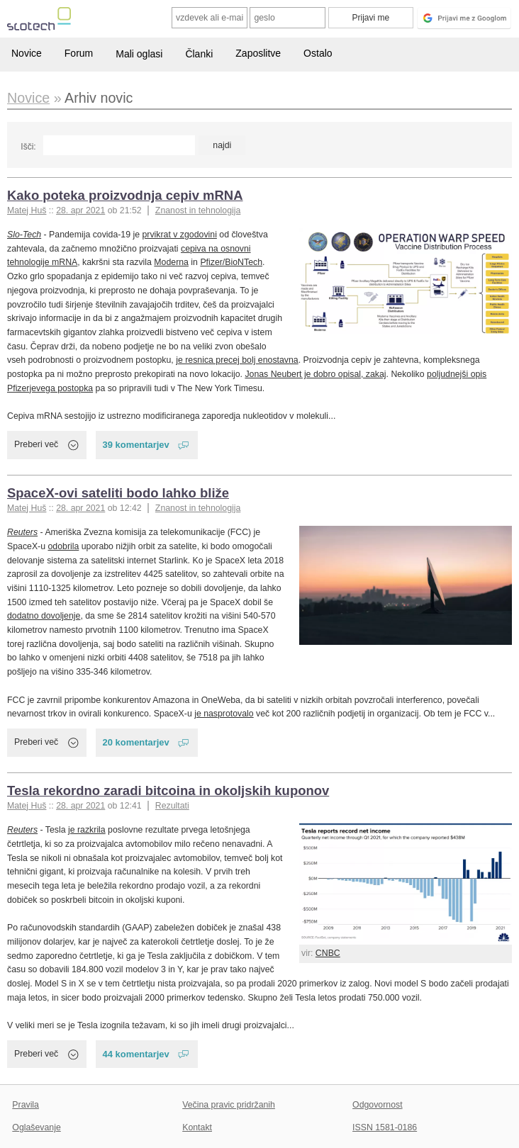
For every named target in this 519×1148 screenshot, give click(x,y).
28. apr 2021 (80, 210)
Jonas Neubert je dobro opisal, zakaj (315, 374)
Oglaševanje (36, 1127)
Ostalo (317, 53)
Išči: (28, 147)
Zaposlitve (258, 53)
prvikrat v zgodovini (180, 235)
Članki (199, 54)
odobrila (63, 546)
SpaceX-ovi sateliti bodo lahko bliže (118, 492)
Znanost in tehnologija (197, 210)
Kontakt (197, 1127)
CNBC (328, 953)
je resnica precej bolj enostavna (237, 360)
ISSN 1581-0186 (384, 1127)
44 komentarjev (136, 1054)
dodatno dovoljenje (43, 616)
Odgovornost (377, 1105)
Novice (26, 53)
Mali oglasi (139, 54)
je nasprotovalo (224, 714)
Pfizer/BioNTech (231, 262)
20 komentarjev (136, 742)
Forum (79, 53)
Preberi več (36, 444)
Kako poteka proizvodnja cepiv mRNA (125, 195)
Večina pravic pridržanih (228, 1105)
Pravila (25, 1105)
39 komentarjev (136, 444)
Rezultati (172, 806)
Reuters (22, 532)
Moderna (171, 262)
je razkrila (87, 830)
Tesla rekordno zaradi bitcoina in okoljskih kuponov (168, 790)
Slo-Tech (24, 235)
